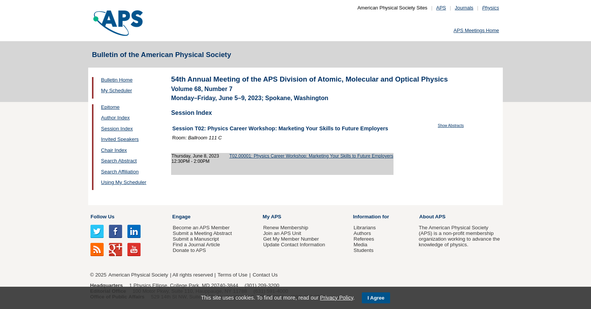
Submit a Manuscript (196, 239)
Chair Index (114, 150)
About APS (432, 216)
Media (360, 244)
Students (364, 250)
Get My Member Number (291, 239)
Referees (364, 239)
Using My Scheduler (123, 182)
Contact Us (265, 275)
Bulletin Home (117, 80)
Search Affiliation (120, 172)
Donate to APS (189, 250)
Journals (464, 8)
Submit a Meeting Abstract (202, 233)
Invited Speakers (120, 139)
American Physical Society (138, 275)
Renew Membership (285, 227)
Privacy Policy (336, 298)
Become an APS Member (201, 227)
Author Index (115, 118)
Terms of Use (232, 275)
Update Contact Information (294, 244)
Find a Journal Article (196, 244)
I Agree (375, 298)
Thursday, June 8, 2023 (195, 156)
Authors (362, 233)
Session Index (117, 128)
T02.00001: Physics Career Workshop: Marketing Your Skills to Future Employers (311, 156)
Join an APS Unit (282, 233)
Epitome (110, 107)
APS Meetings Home (476, 30)
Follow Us (102, 216)
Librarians (365, 227)
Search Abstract (119, 161)
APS (441, 8)
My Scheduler (116, 90)
